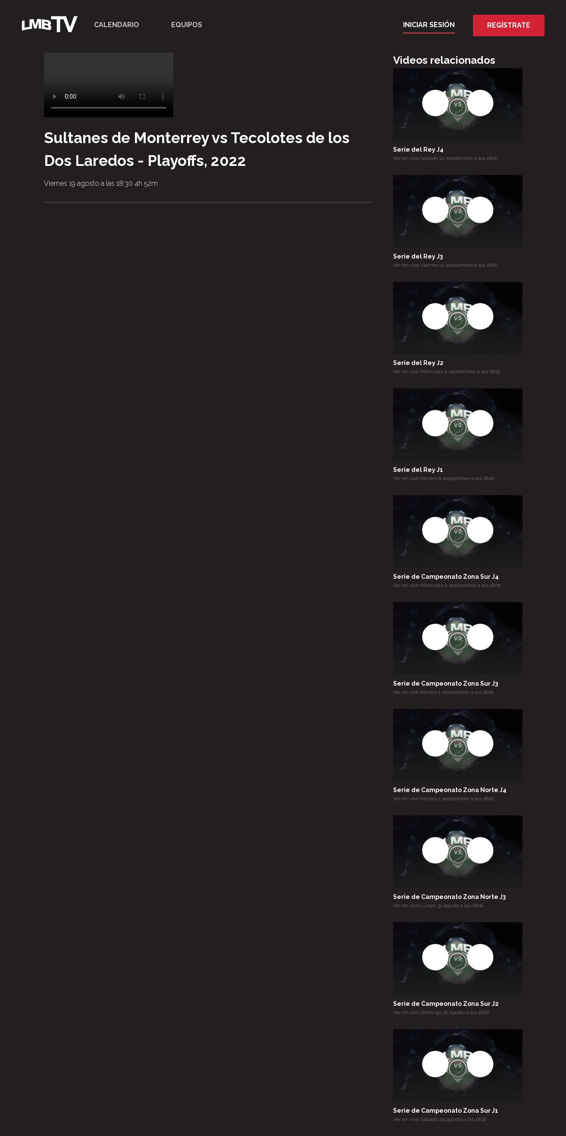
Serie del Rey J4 (418, 149)
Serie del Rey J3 (418, 256)
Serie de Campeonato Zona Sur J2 (446, 1003)
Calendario (116, 25)
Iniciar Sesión (429, 25)
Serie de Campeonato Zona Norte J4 (450, 789)
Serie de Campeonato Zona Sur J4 (446, 576)
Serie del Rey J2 (418, 362)
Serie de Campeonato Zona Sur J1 (445, 1110)
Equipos (186, 25)
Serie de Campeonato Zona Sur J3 (445, 683)
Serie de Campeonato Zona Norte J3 (449, 896)
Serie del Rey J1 (418, 469)
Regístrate (508, 25)
